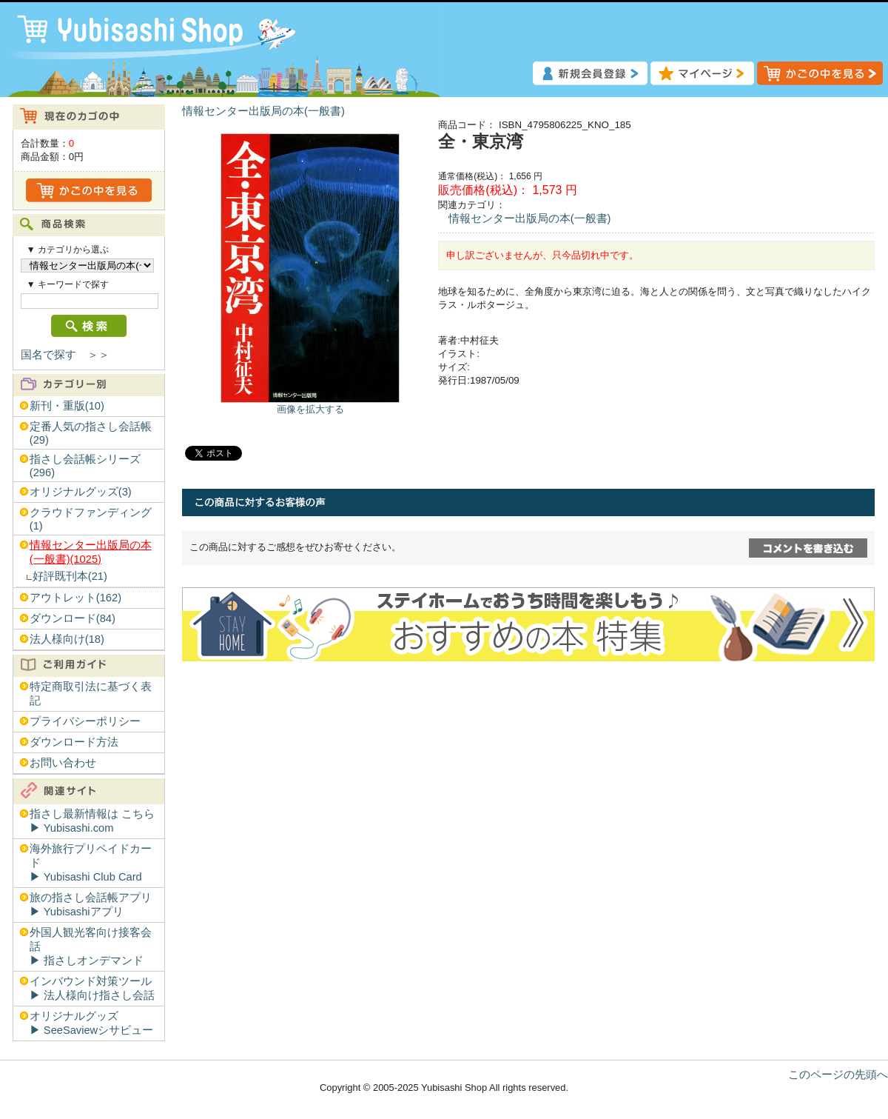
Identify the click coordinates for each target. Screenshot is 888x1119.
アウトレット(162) (75, 598)
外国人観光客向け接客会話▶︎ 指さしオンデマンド (91, 946)
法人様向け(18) (67, 639)
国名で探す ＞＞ (65, 355)
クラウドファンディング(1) (91, 519)
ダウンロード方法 (74, 742)
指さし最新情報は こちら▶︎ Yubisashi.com (92, 821)
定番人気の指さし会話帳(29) (91, 433)
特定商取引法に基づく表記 (91, 694)
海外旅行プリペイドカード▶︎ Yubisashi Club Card (91, 863)
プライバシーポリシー (85, 721)
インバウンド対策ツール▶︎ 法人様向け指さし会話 (92, 988)
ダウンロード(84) (72, 618)
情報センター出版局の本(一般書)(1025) (91, 552)
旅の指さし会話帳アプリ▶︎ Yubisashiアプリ (91, 905)
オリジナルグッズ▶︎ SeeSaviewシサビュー (91, 1023)
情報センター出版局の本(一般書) (263, 111)
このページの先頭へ (838, 1074)
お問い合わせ (63, 763)
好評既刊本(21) (70, 576)
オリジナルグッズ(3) (81, 492)
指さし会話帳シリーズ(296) (85, 465)
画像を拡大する (310, 409)
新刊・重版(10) (67, 406)
